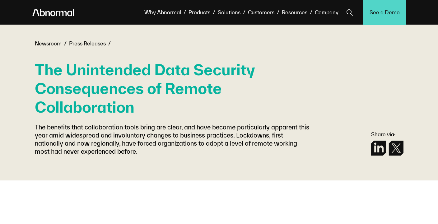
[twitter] (396, 148)
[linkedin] (378, 148)
